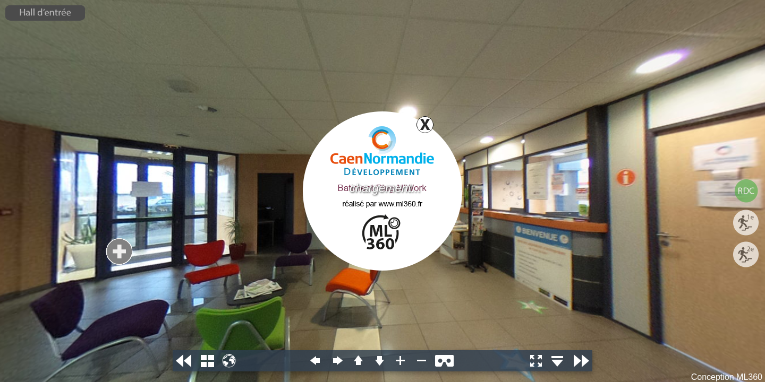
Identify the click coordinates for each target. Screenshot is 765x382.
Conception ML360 (726, 376)
